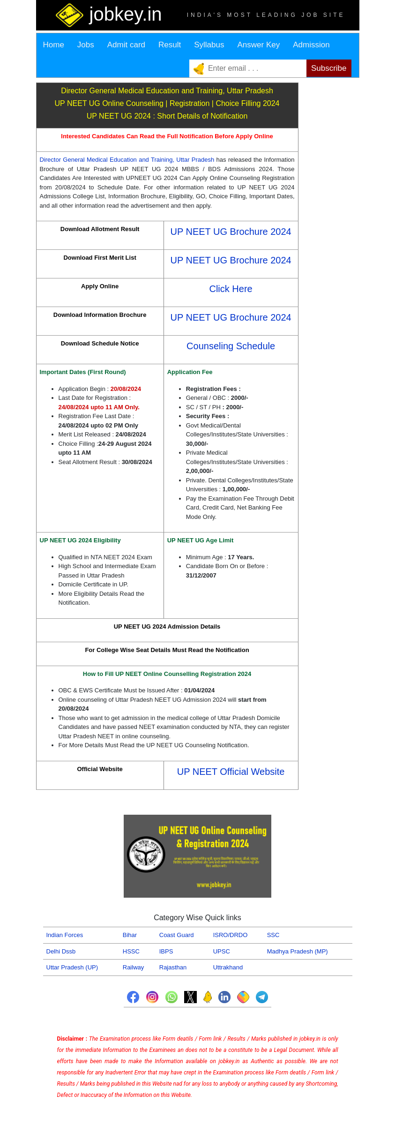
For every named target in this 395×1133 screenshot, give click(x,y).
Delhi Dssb (61, 951)
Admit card (126, 44)
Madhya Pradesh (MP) (297, 951)
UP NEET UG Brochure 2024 (230, 231)
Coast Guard (176, 934)
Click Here (230, 289)
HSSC (131, 951)
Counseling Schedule (230, 346)
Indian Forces (64, 934)
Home (53, 44)
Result (169, 44)
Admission (311, 44)
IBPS (166, 951)
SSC (273, 934)
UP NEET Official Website (231, 771)
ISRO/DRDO (230, 934)
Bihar (130, 934)
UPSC (221, 951)
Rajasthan (173, 967)
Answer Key (258, 44)
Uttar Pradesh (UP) (72, 967)
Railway (133, 967)
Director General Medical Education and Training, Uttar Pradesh (127, 159)
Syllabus (209, 44)
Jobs (85, 44)
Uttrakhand (228, 967)
